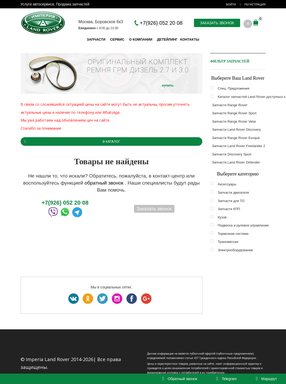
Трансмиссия (228, 242)
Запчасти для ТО (231, 201)
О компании (140, 39)
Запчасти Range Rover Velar (234, 121)
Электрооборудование (235, 250)
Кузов (222, 217)
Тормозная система (233, 234)
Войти (231, 4)
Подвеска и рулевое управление (243, 225)
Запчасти (96, 39)
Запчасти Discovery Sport (231, 154)
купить (168, 85)
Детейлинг (167, 39)
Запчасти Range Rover (229, 105)
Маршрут (266, 379)
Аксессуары (227, 184)
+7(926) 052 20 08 (161, 23)
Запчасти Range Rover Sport (234, 113)
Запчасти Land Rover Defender (236, 162)
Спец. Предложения (234, 88)
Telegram (226, 379)
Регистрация (255, 4)
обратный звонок (104, 183)
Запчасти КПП (229, 209)
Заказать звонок (217, 23)
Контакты (189, 39)
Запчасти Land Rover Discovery (236, 129)
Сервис (117, 39)
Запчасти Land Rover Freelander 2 (238, 146)
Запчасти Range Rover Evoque (236, 138)
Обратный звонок (179, 379)
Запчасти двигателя (233, 192)
